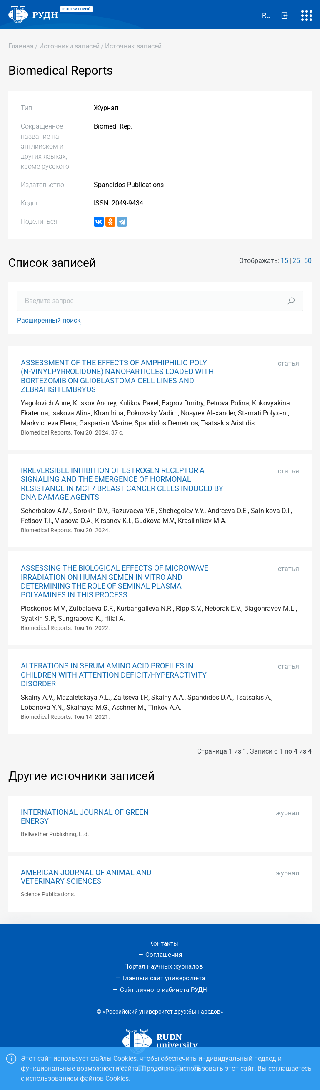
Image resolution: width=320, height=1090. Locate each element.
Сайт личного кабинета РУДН (163, 990)
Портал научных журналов (163, 966)
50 (308, 261)
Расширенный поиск (49, 320)
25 (296, 261)
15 (284, 261)
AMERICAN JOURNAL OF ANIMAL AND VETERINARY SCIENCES (86, 876)
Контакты (163, 943)
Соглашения (163, 954)
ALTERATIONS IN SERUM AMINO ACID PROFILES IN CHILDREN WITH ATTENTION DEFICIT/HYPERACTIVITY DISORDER (114, 675)
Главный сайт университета (163, 978)
